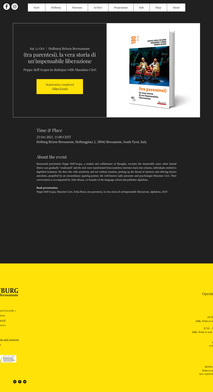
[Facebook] (19, 381)
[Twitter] (24, 381)
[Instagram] (14, 381)
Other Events (60, 88)
